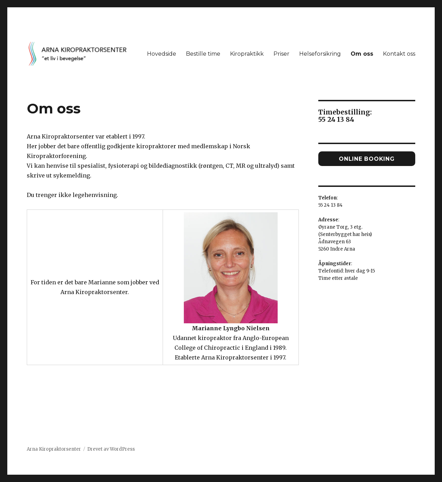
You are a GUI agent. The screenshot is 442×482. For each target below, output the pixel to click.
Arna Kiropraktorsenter (54, 449)
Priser (281, 53)
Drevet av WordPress (111, 449)
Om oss (362, 53)
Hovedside (161, 53)
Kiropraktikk (247, 53)
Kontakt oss (399, 53)
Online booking (367, 159)
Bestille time (203, 53)
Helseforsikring (320, 53)
